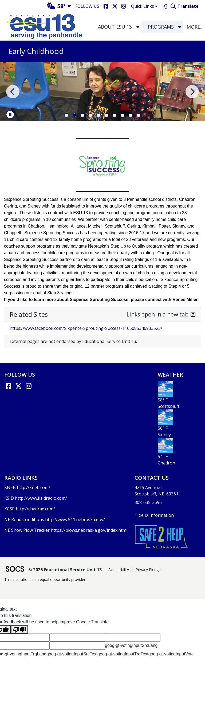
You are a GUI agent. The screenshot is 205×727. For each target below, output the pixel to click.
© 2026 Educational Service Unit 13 (65, 570)
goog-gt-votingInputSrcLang (131, 645)
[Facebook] (105, 6)
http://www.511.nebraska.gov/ (75, 519)
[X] (114, 6)
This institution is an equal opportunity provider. (45, 579)
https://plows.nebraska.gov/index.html (89, 530)
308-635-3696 (148, 502)
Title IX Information (154, 515)
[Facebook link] (8, 386)
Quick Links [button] (144, 6)
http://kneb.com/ (33, 487)
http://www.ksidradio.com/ (41, 498)
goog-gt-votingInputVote (171, 654)
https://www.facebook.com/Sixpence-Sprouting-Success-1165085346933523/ (86, 328)
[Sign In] (164, 6)
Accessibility (118, 569)
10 (138, 115)
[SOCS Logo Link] (14, 569)
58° (56, 6)
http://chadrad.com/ (35, 509)
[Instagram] (123, 6)
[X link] (18, 386)
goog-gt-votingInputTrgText (122, 654)
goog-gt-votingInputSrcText (71, 654)
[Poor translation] (19, 629)
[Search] (173, 6)
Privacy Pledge (148, 569)
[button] (137, 27)
